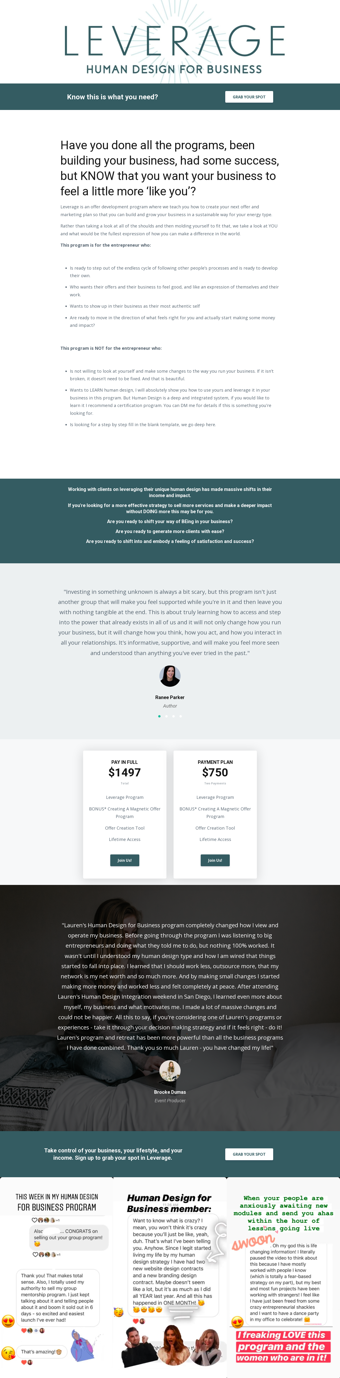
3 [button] (173, 716)
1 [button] (159, 716)
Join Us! (125, 860)
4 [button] (180, 716)
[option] (170, 644)
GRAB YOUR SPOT (249, 97)
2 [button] (166, 716)
